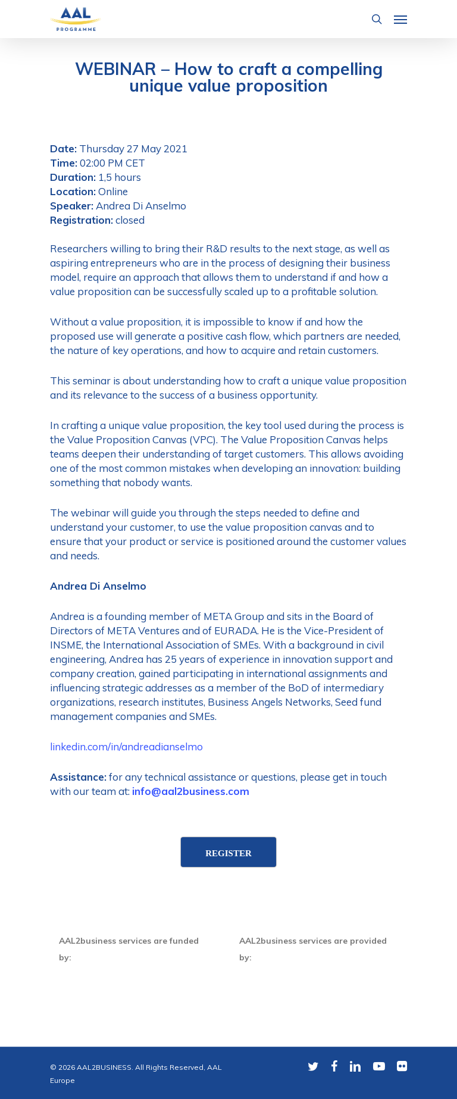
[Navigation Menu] (400, 19)
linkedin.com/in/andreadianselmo (126, 746)
